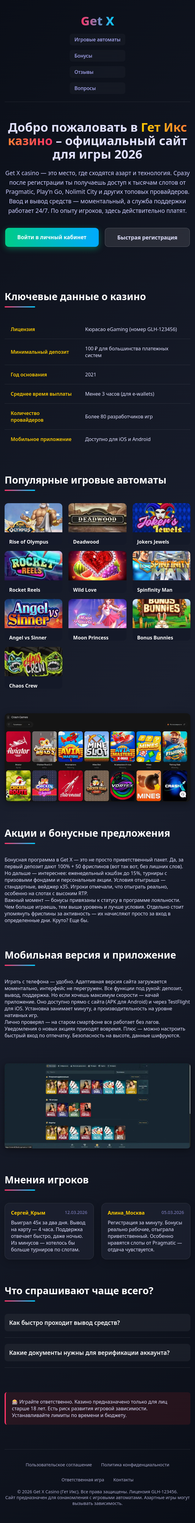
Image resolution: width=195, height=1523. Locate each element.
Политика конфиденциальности (135, 1465)
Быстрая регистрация (147, 237)
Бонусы (83, 55)
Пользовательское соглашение (59, 1465)
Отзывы (84, 72)
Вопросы (85, 88)
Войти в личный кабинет (51, 237)
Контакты (123, 1480)
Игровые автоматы (98, 39)
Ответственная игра (82, 1480)
